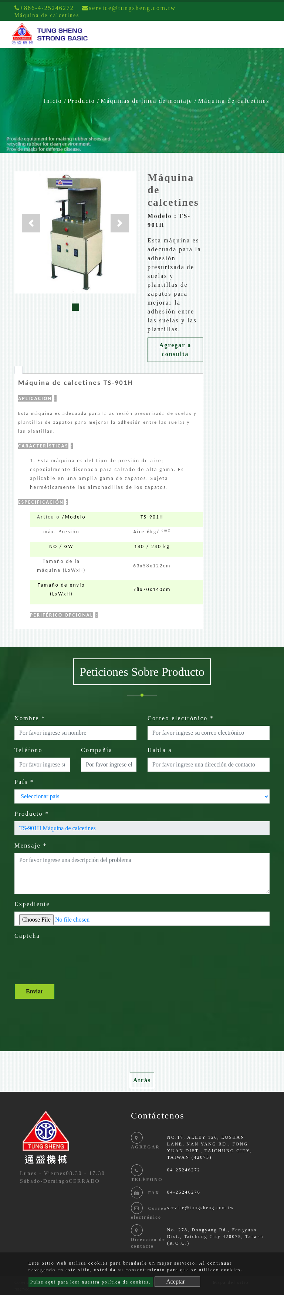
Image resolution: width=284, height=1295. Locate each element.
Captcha (27, 936)
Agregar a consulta (175, 349)
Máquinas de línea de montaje (146, 101)
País (24, 782)
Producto (81, 101)
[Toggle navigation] (267, 34)
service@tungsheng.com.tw (200, 1207)
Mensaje (30, 845)
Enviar (34, 991)
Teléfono (28, 750)
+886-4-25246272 (44, 8)
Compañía (96, 750)
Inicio (53, 101)
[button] (31, 223)
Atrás (142, 1080)
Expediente (32, 904)
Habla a (160, 750)
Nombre (29, 718)
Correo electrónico (181, 718)
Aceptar (175, 1281)
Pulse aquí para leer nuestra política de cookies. (90, 1282)
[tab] (18, 370)
